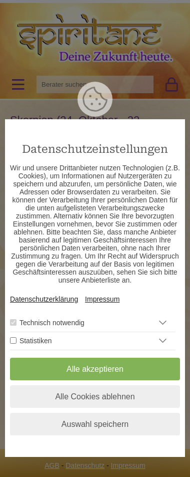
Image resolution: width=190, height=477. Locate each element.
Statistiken (36, 341)
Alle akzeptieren (95, 369)
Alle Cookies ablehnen (94, 396)
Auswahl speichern (95, 424)
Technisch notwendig (52, 323)
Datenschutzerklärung (44, 299)
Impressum (102, 299)
